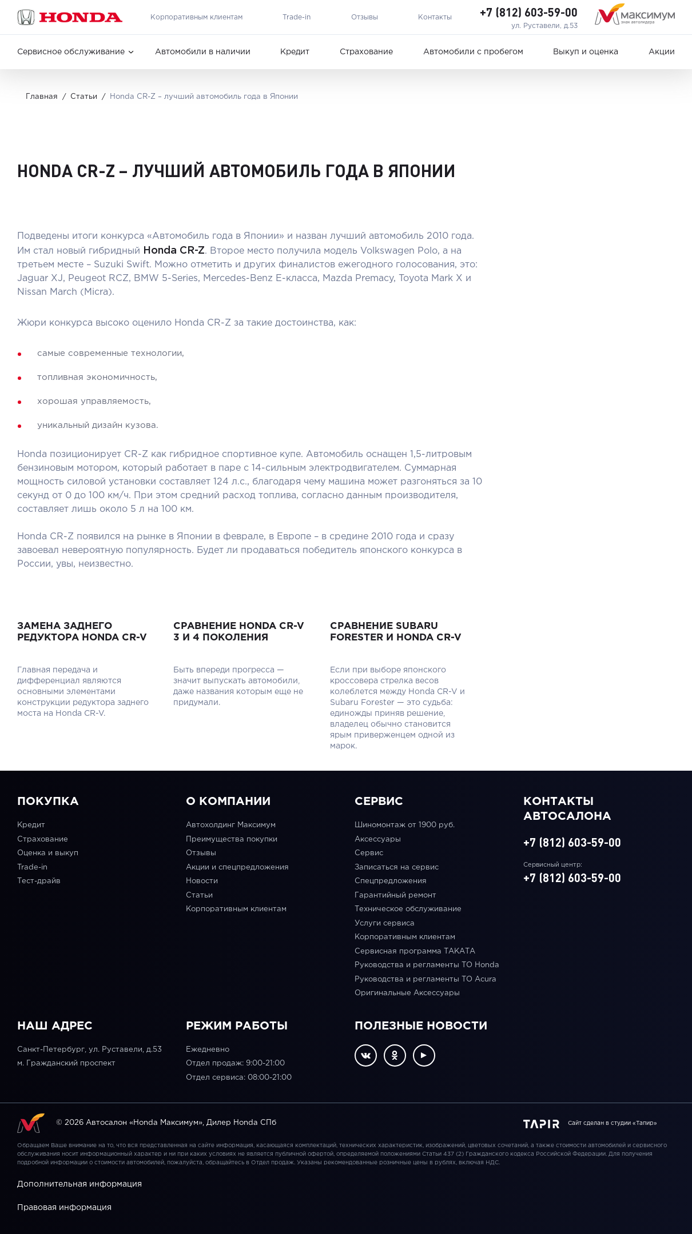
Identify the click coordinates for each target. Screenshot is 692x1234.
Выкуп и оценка (585, 52)
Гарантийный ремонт (395, 895)
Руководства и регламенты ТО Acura (425, 979)
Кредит (294, 52)
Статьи (199, 895)
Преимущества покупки (231, 839)
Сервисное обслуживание (71, 52)
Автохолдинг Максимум (231, 825)
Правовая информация (64, 1207)
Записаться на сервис (397, 867)
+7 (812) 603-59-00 (529, 12)
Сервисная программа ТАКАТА (415, 951)
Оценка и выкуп (47, 853)
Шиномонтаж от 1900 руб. (405, 825)
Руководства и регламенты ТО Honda (427, 965)
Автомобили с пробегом (473, 52)
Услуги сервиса (385, 923)
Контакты (435, 17)
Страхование (366, 52)
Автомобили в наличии (202, 52)
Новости (202, 881)
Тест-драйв (39, 881)
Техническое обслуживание (408, 909)
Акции (662, 52)
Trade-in (297, 17)
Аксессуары (378, 839)
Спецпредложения (391, 881)
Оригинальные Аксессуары (407, 993)
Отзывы (364, 17)
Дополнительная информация (79, 1184)
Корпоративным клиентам (196, 17)
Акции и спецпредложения (237, 867)
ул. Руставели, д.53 (544, 26)
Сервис (369, 853)
